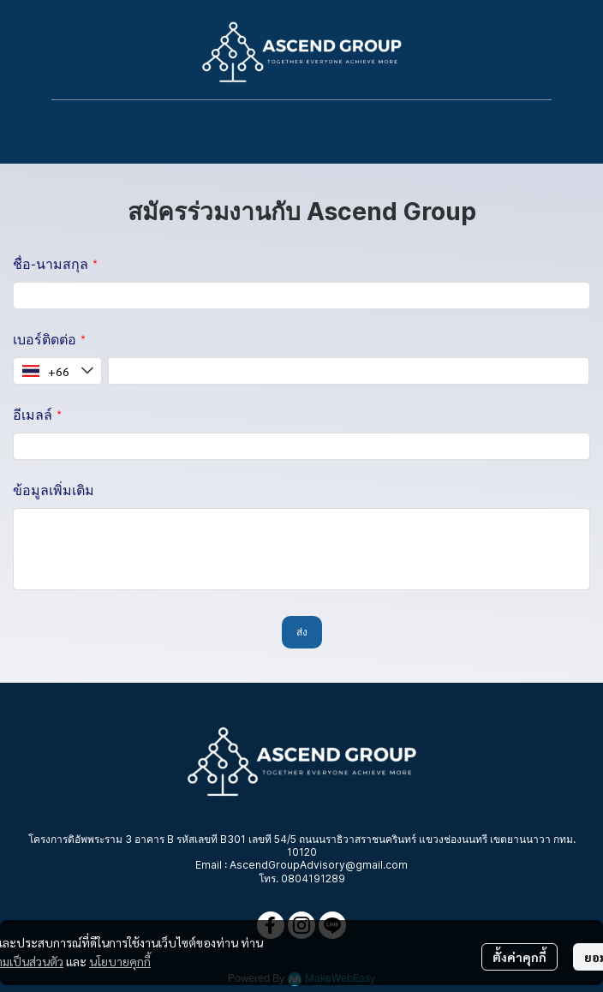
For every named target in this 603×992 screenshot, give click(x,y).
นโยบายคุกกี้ (120, 961)
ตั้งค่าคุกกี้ (519, 957)
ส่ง (301, 632)
